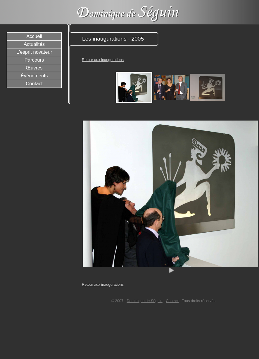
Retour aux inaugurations (103, 59)
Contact (172, 301)
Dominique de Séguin (144, 301)
